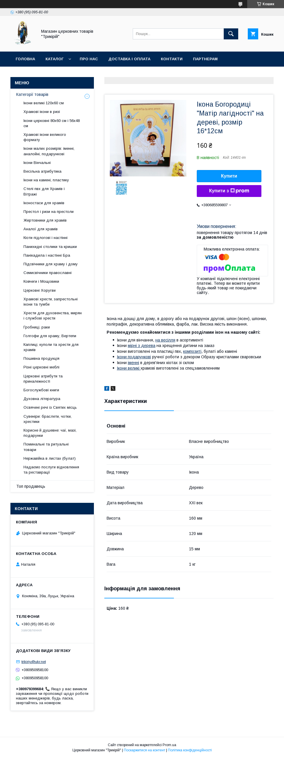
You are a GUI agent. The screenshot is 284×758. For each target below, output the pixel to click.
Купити (229, 175)
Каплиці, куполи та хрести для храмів (51, 347)
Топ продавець (30, 486)
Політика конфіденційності (190, 750)
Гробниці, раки (36, 327)
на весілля (165, 340)
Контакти (172, 59)
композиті (192, 351)
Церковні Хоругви (39, 290)
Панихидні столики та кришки (50, 246)
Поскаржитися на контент (144, 750)
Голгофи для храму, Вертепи (49, 336)
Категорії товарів (32, 94)
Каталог (54, 59)
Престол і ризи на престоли (48, 211)
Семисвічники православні (47, 273)
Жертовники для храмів (45, 220)
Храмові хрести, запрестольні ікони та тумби (50, 301)
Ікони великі (129, 368)
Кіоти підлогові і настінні (45, 237)
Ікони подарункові (134, 357)
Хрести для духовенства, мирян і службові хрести (52, 315)
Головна (25, 59)
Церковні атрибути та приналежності (43, 378)
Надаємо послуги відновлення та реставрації (51, 469)
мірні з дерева (141, 345)
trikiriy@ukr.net (33, 662)
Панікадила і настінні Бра (46, 255)
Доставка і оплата (129, 59)
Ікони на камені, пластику (46, 180)
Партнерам (205, 59)
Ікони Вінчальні (37, 162)
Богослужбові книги (41, 390)
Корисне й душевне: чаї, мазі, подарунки (50, 433)
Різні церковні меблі (41, 367)
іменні (133, 362)
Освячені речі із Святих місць (50, 407)
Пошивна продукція (41, 358)
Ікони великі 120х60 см (43, 103)
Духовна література (41, 399)
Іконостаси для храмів (43, 203)
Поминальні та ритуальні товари (46, 447)
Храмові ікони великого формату (44, 137)
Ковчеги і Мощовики (41, 281)
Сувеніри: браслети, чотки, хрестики (47, 419)
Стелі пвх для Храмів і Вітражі (44, 191)
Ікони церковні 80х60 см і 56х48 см (51, 123)
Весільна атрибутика (42, 171)
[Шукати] (231, 33)
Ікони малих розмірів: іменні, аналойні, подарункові (48, 151)
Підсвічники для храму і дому (50, 264)
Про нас (89, 59)
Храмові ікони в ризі (41, 111)
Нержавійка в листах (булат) (49, 458)
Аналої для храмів (40, 229)
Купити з (229, 190)
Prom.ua (169, 745)
